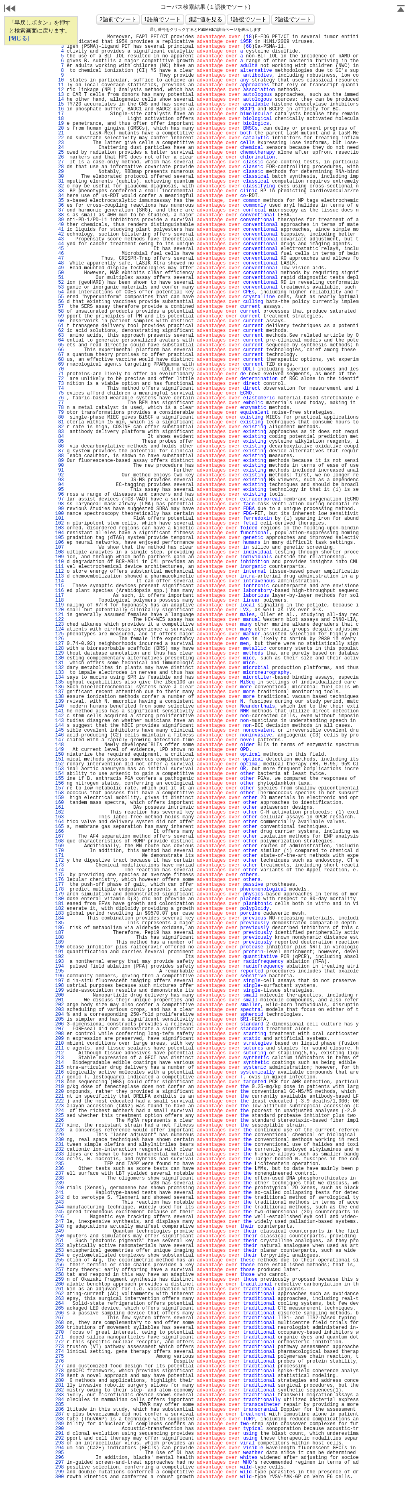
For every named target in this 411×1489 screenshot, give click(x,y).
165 (59, 827)
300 (59, 1477)
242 (59, 1197)
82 (59, 427)
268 (59, 1323)
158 (59, 793)
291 (59, 1433)
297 (59, 1462)
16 (59, 109)
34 (59, 196)
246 (59, 1217)
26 (59, 157)
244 (59, 1207)
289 (59, 1424)
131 (59, 663)
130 (59, 658)
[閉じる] (19, 38)
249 (59, 1231)
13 (59, 95)
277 (59, 1366)
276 (59, 1361)
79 (59, 412)
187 (59, 933)
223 (59, 1106)
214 (59, 1063)
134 (59, 677)
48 (59, 263)
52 (59, 282)
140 (59, 706)
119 (59, 605)
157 (59, 788)
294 (59, 1448)
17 (59, 114)
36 (59, 205)
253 (59, 1250)
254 (59, 1255)
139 (59, 701)
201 (59, 1000)
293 (59, 1443)
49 (59, 268)
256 (59, 1265)
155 (59, 778)
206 (59, 1024)
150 (59, 754)
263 (59, 1299)
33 (59, 191)
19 (59, 123)
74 (59, 388)
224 (59, 1111)
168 (59, 841)
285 (59, 1405)
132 (59, 668)
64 (59, 340)
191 (59, 952)
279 (59, 1376)
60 (59, 321)
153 (59, 769)
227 (59, 1125)
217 (59, 1077)
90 (59, 465)
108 (59, 552)
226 (59, 1120)
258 (59, 1274)
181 (59, 904)
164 (59, 822)
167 (59, 836)
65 (59, 345)
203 (59, 1010)
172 (59, 860)
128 (59, 648)
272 (59, 1342)
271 (59, 1337)
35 (59, 200)
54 (59, 292)
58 (59, 311)
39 (59, 220)
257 (59, 1270)
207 (59, 1029)
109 (59, 557)
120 (59, 610)
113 (59, 576)
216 (59, 1072)
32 (59, 186)
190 (59, 947)
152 (59, 764)
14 (59, 99)
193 (59, 961)
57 (59, 306)
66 (59, 350)
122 (59, 619)
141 (59, 711)
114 (59, 581)
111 (59, 567)
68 (59, 359)
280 (59, 1380)
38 (59, 215)
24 (59, 148)
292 (59, 1438)
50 (59, 273)
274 (59, 1352)
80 (59, 417)
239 (59, 1183)
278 (59, 1371)
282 (59, 1390)
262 (59, 1294)
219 (59, 1087)
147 (59, 740)
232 (59, 1149)
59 (59, 316)
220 (59, 1091)
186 (59, 928)
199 (59, 990)
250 (59, 1236)
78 (59, 408)
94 (59, 485)
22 (59, 138)
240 (59, 1188)
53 (59, 287)
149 (59, 750)
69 (59, 364)
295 (59, 1453)
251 (59, 1241)
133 (59, 672)
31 (59, 181)
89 (59, 461)
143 (59, 721)
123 (59, 624)
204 (59, 1014)
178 (59, 889)
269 (59, 1327)
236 (59, 1169)
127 (59, 644)
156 (59, 783)
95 (59, 489)
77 (59, 403)
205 (59, 1019)
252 (59, 1246)
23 (59, 143)
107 (59, 547)
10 (59, 80)
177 (59, 884)
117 (59, 595)
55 (59, 297)
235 (59, 1164)
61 (59, 326)
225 (59, 1116)
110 (59, 562)
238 (59, 1178)
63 (59, 335)
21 (59, 133)
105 (59, 538)
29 (59, 172)
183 (59, 913)
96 (59, 494)
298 (59, 1467)
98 (59, 504)
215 (59, 1067)
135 (59, 682)
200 (59, 995)
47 (59, 258)
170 (59, 851)
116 (59, 591)
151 (59, 759)
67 (59, 355)
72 (59, 379)
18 (59, 119)
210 (59, 1043)
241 (59, 1193)
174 (59, 870)
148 (59, 745)
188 (59, 937)
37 (59, 210)
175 (59, 875)
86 (59, 446)
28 (59, 167)
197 (59, 981)
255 (59, 1260)
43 (59, 239)
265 (59, 1308)
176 (59, 880)
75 (59, 393)
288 (59, 1419)
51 (59, 278)
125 (59, 634)
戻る (10, 9)
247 (59, 1222)
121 (59, 615)
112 (59, 571)
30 (59, 176)
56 (59, 302)
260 (59, 1284)
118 (59, 600)
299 (59, 1472)
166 (59, 831)
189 (59, 942)
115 (59, 586)
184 (59, 918)
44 (59, 244)
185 (59, 923)
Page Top (401, 9)
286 (59, 1409)
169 (59, 846)
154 (59, 774)
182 (59, 908)
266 (59, 1313)
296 (59, 1458)
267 (59, 1318)
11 (59, 85)
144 (59, 725)
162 (59, 812)
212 (59, 1053)
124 (59, 629)
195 (59, 971)
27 (59, 162)
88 (59, 456)
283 (59, 1395)
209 (59, 1038)
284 (59, 1400)
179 (59, 894)
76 (59, 398)
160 (59, 803)
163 (59, 817)
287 (59, 1414)
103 (59, 528)
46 (59, 253)
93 (59, 480)
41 (59, 229)
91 (59, 470)
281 (59, 1385)
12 (59, 90)
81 (59, 422)
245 (59, 1212)
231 (59, 1144)
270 (59, 1332)
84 (59, 436)
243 (59, 1202)
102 (59, 523)
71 (59, 374)
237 (59, 1173)
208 (59, 1034)
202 (59, 1005)
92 (59, 475)
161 (59, 807)
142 (59, 716)
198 (59, 986)
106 (59, 542)
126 (59, 639)
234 (59, 1159)
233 (59, 1154)
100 (59, 514)
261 (59, 1289)
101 (59, 518)
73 (59, 383)
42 (59, 234)
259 (59, 1279)
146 (59, 735)
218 (59, 1082)
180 (59, 899)
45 (59, 249)
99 (59, 509)
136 (59, 687)
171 (59, 855)
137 (59, 692)
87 (59, 451)
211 (59, 1048)
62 (59, 331)
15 (59, 104)
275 (59, 1356)
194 (59, 966)
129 (59, 653)
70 (59, 369)
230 (59, 1140)
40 (59, 225)
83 (59, 432)
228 (59, 1130)
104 (59, 533)
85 (59, 441)
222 (59, 1101)
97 (59, 499)
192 (59, 957)
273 (59, 1347)
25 (59, 152)
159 (59, 798)
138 (59, 697)
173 (59, 865)
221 (59, 1096)
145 (59, 730)
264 (59, 1303)
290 (59, 1429)
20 (59, 128)
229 (59, 1135)
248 (59, 1226)
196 (59, 976)
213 (59, 1058)
